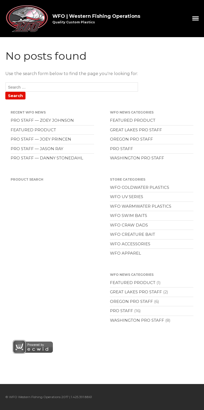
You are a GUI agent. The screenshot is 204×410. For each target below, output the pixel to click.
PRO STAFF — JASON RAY (37, 148)
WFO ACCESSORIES (130, 243)
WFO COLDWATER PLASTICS (139, 187)
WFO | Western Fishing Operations (96, 16)
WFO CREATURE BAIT (132, 234)
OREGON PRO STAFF (131, 139)
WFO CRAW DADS (129, 225)
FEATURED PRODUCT (33, 129)
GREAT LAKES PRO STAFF (136, 129)
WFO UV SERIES (126, 196)
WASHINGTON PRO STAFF (137, 157)
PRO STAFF (121, 148)
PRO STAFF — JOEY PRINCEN (41, 139)
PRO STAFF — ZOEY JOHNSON (42, 120)
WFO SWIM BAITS (128, 215)
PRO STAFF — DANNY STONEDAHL (47, 157)
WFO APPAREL (125, 253)
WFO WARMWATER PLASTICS (140, 206)
